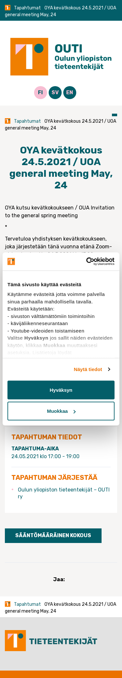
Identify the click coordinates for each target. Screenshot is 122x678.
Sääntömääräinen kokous (53, 535)
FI (40, 92)
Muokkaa (61, 411)
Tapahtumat (27, 8)
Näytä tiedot (88, 369)
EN (69, 92)
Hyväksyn (61, 389)
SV (55, 92)
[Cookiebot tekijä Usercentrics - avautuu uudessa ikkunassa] (87, 261)
